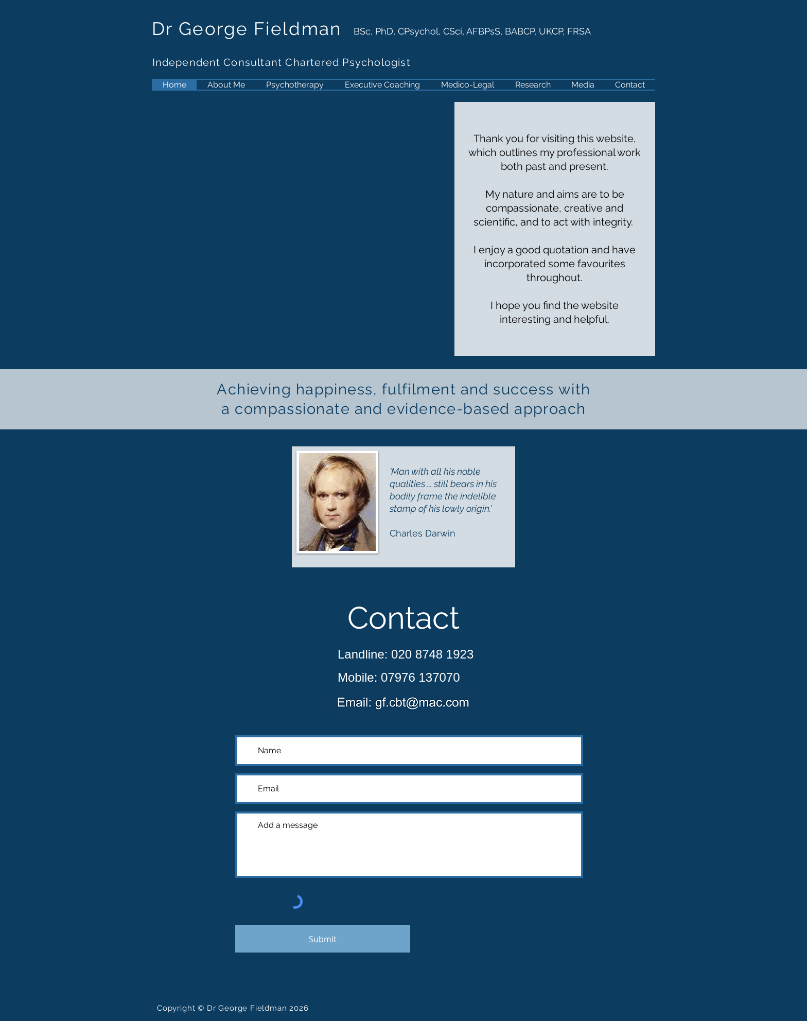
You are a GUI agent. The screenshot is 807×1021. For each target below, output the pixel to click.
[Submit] (322, 939)
